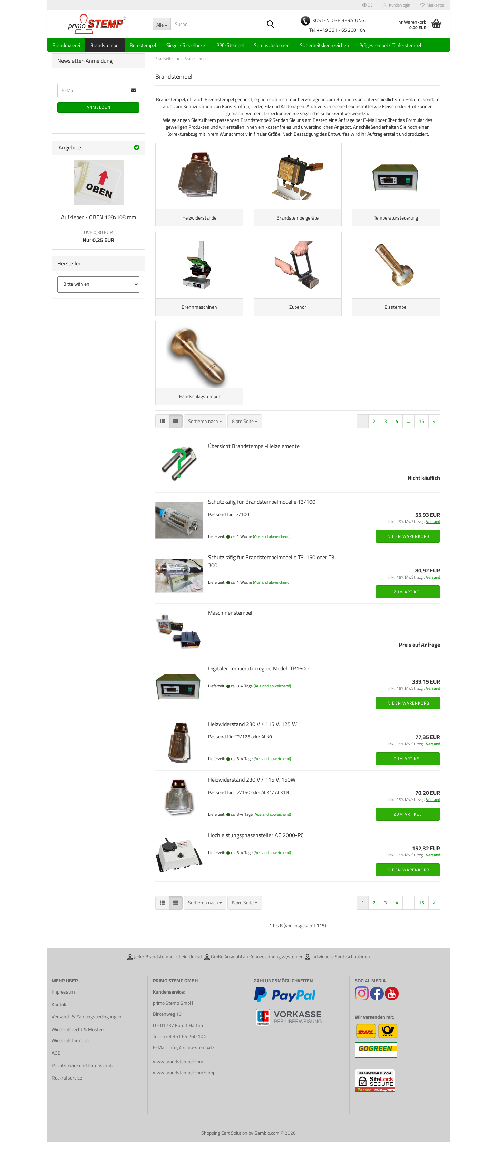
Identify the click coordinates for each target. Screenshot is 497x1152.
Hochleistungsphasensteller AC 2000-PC (256, 845)
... (408, 431)
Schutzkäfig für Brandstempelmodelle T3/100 (261, 512)
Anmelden (98, 111)
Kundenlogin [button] (396, 5)
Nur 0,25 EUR (98, 240)
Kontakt (60, 1014)
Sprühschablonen (272, 45)
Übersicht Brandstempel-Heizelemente (254, 456)
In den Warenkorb (407, 547)
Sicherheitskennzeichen (324, 45)
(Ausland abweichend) (271, 547)
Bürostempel (143, 45)
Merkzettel (432, 5)
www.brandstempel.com (178, 1071)
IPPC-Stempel (229, 45)
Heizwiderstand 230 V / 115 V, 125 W (252, 734)
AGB (56, 1063)
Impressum (63, 1002)
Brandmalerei (66, 45)
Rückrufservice (67, 1088)
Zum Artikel (408, 602)
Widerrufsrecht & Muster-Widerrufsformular (78, 1045)
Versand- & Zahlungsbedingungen (86, 1027)
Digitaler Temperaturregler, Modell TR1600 (258, 679)
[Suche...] (161, 24)
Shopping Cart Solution (224, 1143)
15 (421, 431)
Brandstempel (104, 45)
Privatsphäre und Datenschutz (83, 1075)
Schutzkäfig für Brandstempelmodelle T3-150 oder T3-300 (272, 571)
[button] (367, 5)
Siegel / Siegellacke (185, 45)
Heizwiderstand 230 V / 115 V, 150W (251, 790)
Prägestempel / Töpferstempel (390, 45)
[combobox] (205, 431)
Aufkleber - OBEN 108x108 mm (98, 221)
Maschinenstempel (230, 623)
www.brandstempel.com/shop (184, 1083)
